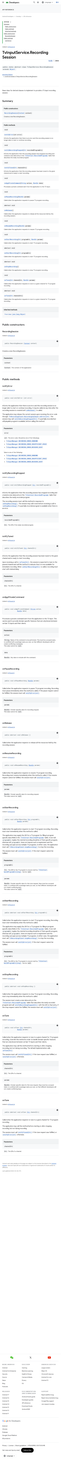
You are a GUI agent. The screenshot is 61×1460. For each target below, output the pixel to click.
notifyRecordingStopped (13, 150)
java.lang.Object (7, 75)
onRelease (8, 210)
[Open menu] (3, 2)
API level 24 (11, 47)
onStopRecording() (10, 504)
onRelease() (31, 410)
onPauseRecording (11, 197)
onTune (7, 280)
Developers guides (27, 1400)
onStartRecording (11, 239)
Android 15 (5, 1401)
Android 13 (5, 1407)
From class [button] (15, 314)
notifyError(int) (32, 693)
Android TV (44, 1380)
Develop (18, 16)
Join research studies (47, 1404)
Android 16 (5, 1398)
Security (4, 1374)
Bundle (35, 183)
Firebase (5, 1432)
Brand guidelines (20, 1445)
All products (6, 1438)
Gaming (24, 1368)
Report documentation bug (49, 1398)
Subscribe (27, 1450)
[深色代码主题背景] (57, 341)
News (4, 1380)
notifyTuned (9, 168)
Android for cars (46, 1377)
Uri (25, 150)
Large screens (45, 1368)
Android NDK (26, 1409)
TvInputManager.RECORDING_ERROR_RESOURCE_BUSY (24, 447)
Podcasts (5, 1386)
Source (4, 1377)
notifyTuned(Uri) (25, 1054)
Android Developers (8, 16)
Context (21, 113)
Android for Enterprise (9, 1371)
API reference (8, 10)
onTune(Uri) (24, 562)
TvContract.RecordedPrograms (36, 156)
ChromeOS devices (47, 1374)
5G (23, 1383)
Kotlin (51, 61)
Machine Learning (27, 1371)
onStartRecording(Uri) (31, 567)
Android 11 (5, 1413)
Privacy (24, 1380)
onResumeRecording (11, 226)
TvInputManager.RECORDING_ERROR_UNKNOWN (22, 441)
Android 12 (5, 1410)
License (11, 1445)
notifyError (8, 135)
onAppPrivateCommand (12, 183)
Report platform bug (47, 1395)
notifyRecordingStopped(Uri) (25, 419)
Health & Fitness (27, 1374)
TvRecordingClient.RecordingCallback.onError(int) (29, 417)
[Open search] (34, 2)
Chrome (4, 1429)
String (23, 183)
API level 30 (11, 812)
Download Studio (27, 1406)
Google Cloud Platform (9, 1435)
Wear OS (44, 1371)
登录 (57, 2)
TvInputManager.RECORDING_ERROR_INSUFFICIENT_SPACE (26, 444)
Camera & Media (27, 1377)
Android (4, 1368)
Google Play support (47, 1401)
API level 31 (11, 673)
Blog (3, 1383)
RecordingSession (11, 113)
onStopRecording (10, 267)
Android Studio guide (28, 1397)
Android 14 (5, 1404)
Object (12, 69)
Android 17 (5, 1395)
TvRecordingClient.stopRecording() (23, 847)
